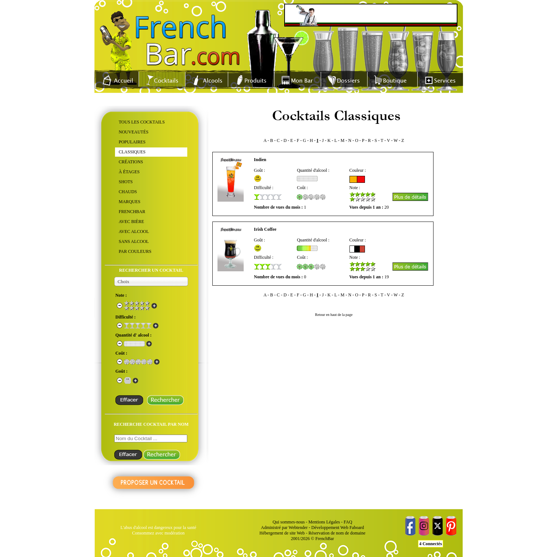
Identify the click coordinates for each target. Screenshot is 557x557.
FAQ (348, 522)
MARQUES (129, 201)
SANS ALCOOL (134, 241)
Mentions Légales (324, 522)
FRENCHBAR (132, 211)
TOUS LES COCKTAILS (142, 122)
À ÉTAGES (129, 171)
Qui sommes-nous (289, 522)
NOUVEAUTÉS (134, 132)
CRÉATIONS (131, 161)
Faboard (356, 527)
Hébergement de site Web (282, 533)
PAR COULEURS (135, 251)
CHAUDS (128, 191)
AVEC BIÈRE (131, 221)
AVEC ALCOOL (134, 231)
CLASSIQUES (132, 151)
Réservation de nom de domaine (337, 533)
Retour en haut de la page (334, 315)
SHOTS (126, 181)
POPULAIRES (132, 142)
